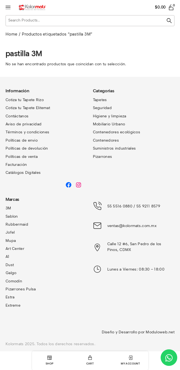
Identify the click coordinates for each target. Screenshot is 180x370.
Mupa (11, 240)
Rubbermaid (17, 224)
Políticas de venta (22, 156)
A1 (8, 256)
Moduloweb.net (160, 332)
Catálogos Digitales (23, 172)
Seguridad (102, 108)
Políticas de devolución (27, 148)
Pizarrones (102, 156)
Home (11, 34)
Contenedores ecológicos (116, 132)
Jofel (10, 232)
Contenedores (106, 140)
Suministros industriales (114, 148)
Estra (10, 297)
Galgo (11, 273)
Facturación (16, 164)
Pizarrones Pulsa (21, 289)
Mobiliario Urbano (109, 124)
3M (8, 208)
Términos (15, 132)
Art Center (15, 248)
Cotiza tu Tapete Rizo (25, 100)
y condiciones (36, 132)
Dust (10, 265)
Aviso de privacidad (23, 124)
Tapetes (100, 100)
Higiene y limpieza (109, 116)
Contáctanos (17, 116)
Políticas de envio (22, 140)
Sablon (12, 216)
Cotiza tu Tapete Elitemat (28, 108)
